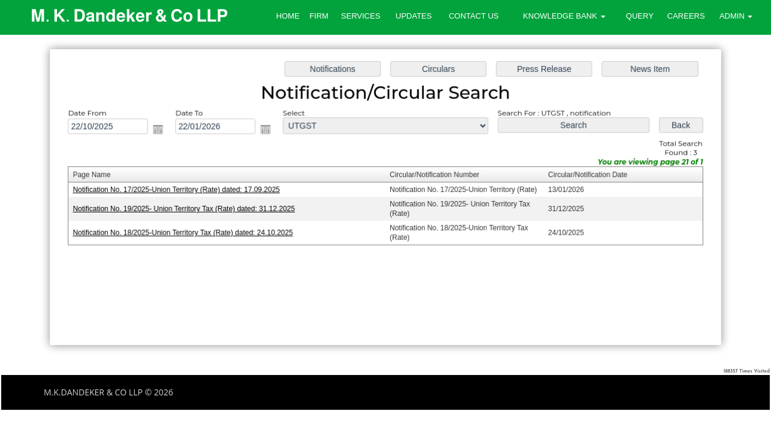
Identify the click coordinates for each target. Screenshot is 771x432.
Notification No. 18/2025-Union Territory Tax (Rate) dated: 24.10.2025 (187, 232)
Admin (736, 15)
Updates (414, 15)
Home (288, 15)
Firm (319, 15)
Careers (686, 15)
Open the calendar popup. (162, 130)
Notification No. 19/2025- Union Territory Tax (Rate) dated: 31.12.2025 (188, 209)
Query (639, 15)
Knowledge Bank (564, 15)
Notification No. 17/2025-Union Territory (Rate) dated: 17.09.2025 (180, 190)
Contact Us (473, 15)
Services (361, 15)
